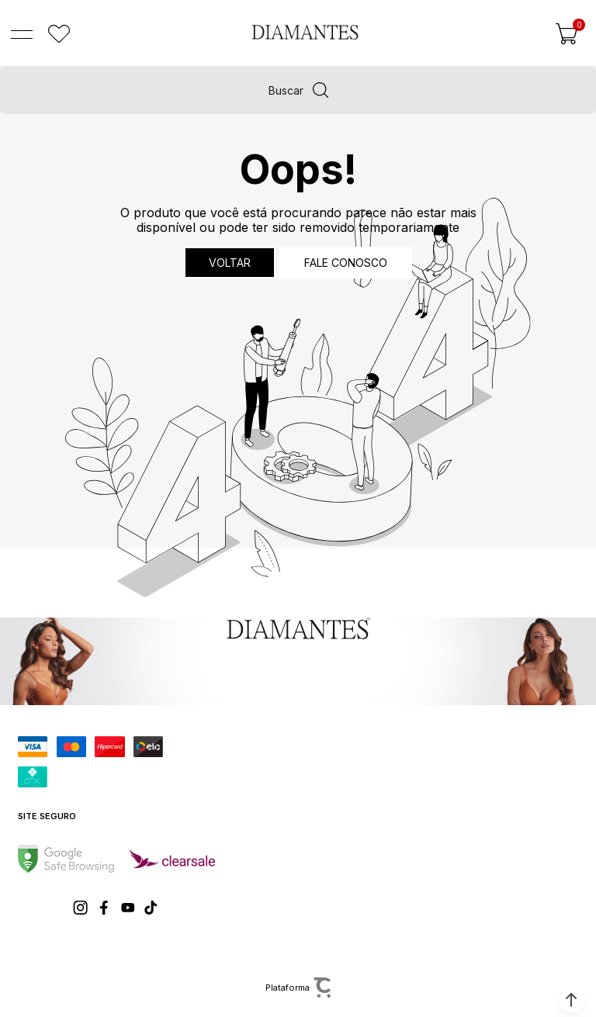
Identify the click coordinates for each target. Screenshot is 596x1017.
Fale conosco (345, 262)
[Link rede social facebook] (104, 907)
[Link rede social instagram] (81, 907)
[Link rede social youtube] (128, 907)
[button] (571, 1000)
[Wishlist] (59, 34)
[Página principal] (305, 32)
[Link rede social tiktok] (151, 907)
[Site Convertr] (298, 987)
